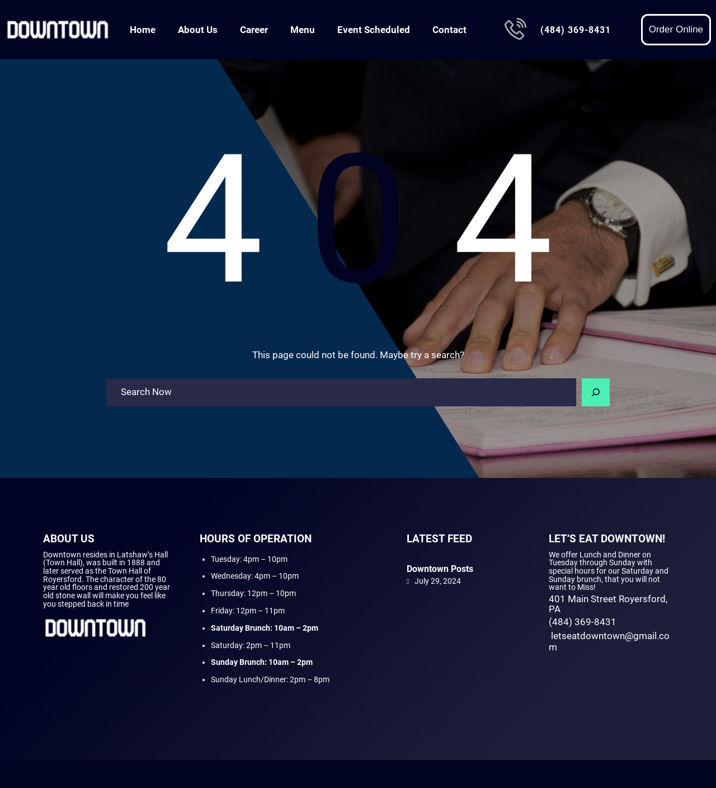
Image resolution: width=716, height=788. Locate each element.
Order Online (676, 29)
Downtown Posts (440, 569)
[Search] (596, 392)
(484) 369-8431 (575, 30)
